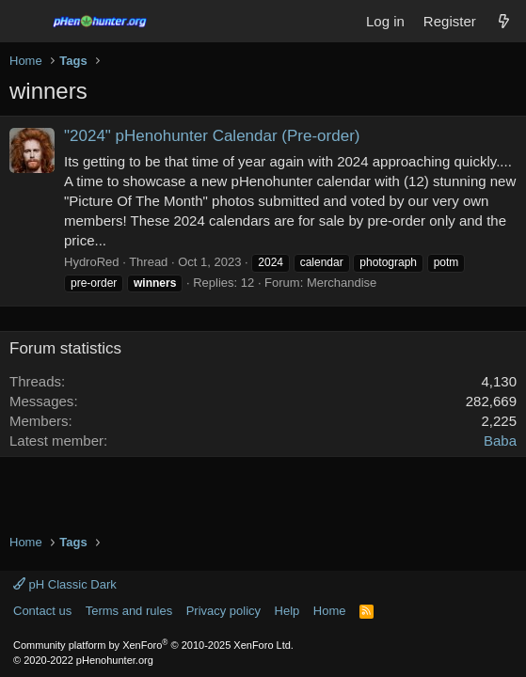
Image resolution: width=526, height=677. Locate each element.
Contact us (42, 611)
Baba (500, 441)
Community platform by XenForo (153, 645)
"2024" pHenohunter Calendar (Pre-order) (211, 136)
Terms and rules (129, 611)
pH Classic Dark (65, 584)
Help (287, 611)
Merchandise (341, 283)
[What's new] (504, 21)
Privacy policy (223, 611)
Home (329, 611)
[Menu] (26, 21)
